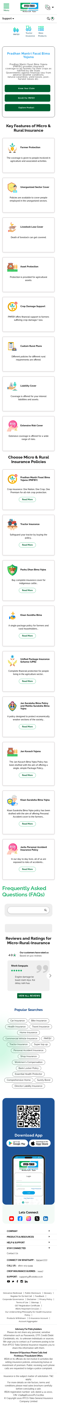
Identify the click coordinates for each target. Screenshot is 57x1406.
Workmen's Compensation (29, 1062)
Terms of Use (22, 1302)
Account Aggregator (28, 1321)
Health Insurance (17, 1026)
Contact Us (12, 1253)
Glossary (48, 1293)
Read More (27, 499)
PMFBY (48, 1038)
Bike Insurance (39, 1020)
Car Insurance (17, 1020)
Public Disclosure (33, 1293)
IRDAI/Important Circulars (28, 1309)
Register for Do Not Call (21, 1296)
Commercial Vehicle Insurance (21, 1038)
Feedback (40, 1296)
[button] (49, 7)
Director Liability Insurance (28, 1086)
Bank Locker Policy (29, 1068)
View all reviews (29, 995)
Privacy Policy (46, 1299)
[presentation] (50, 975)
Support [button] (7, 18)
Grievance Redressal (12, 1293)
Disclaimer (32, 1299)
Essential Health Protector (28, 1074)
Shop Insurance (28, 1056)
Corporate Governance (13, 1299)
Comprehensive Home (19, 1080)
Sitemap (35, 1302)
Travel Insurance (40, 1026)
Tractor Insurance (18, 1044)
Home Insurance (28, 1032)
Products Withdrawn (16, 1318)
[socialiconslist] (8, 1281)
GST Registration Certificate (27, 1305)
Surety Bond (43, 1080)
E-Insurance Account (38, 1318)
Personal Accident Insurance (28, 1050)
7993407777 (41, 1260)
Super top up (41, 1044)
